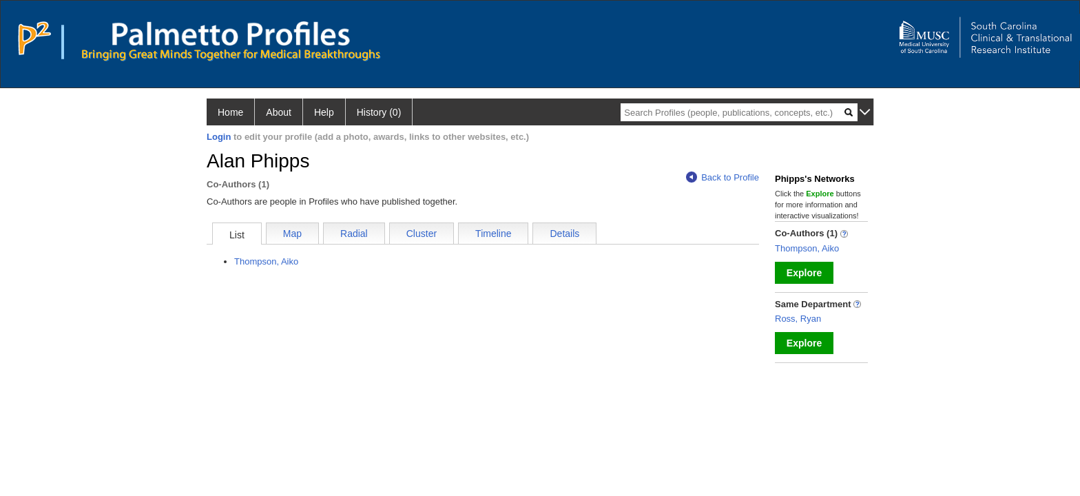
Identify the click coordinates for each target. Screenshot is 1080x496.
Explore (804, 272)
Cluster (421, 233)
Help (324, 112)
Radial (354, 233)
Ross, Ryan (798, 318)
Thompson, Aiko (266, 261)
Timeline (493, 233)
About (278, 112)
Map (292, 233)
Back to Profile (722, 177)
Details (564, 233)
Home (230, 112)
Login (219, 137)
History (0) (379, 112)
